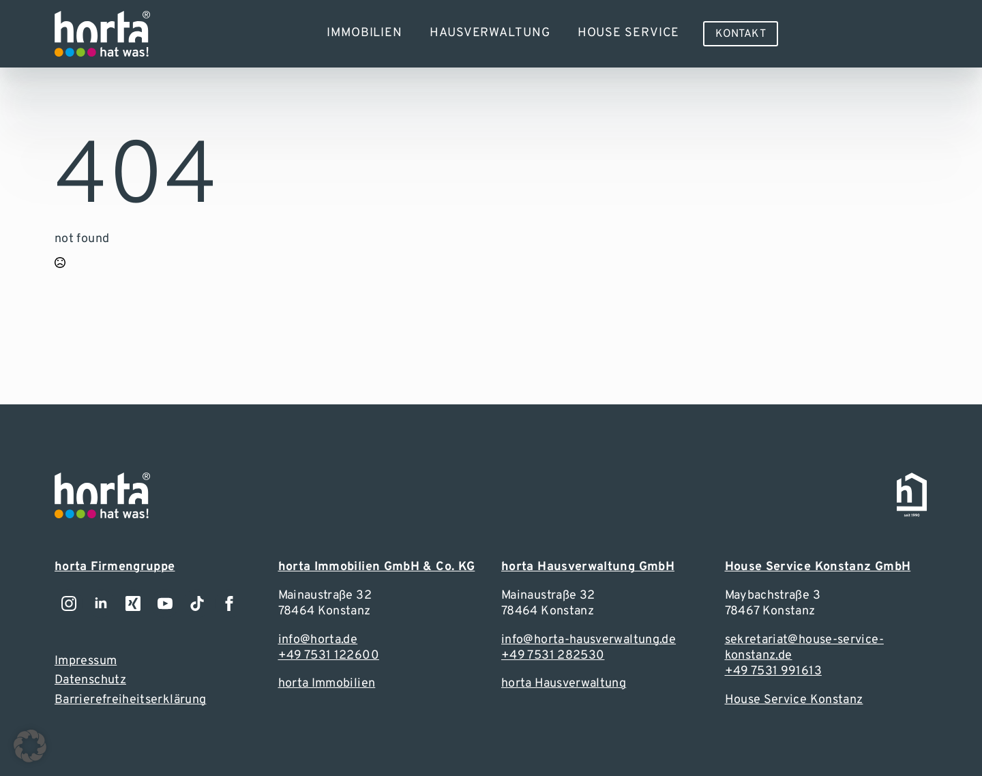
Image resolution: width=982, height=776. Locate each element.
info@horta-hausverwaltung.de (588, 640)
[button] (30, 746)
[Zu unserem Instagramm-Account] (69, 603)
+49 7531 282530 (552, 655)
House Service (629, 33)
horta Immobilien (327, 683)
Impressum (86, 661)
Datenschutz (90, 680)
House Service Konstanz (794, 700)
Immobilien (364, 33)
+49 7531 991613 (773, 671)
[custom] (197, 603)
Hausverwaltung (490, 33)
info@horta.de (318, 640)
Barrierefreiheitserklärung (130, 700)
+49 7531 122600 (328, 655)
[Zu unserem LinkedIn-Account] (101, 603)
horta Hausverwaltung (563, 683)
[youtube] (165, 603)
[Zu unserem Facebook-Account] (229, 603)
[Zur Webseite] (102, 34)
